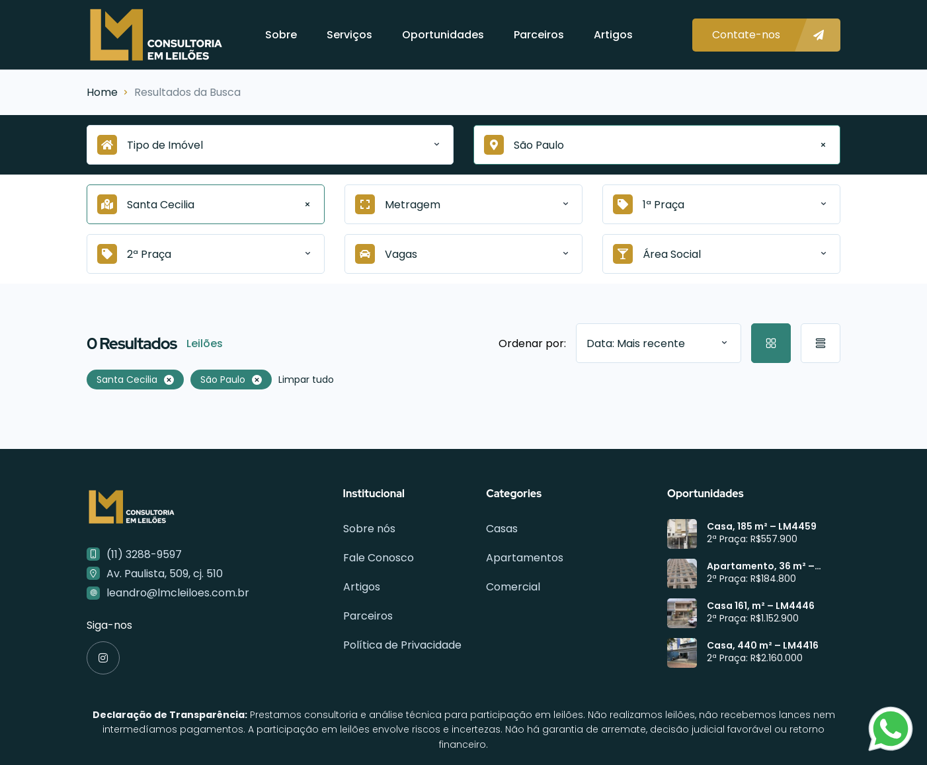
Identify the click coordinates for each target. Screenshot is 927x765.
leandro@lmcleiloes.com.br (177, 592)
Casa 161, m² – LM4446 (761, 605)
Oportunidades (443, 34)
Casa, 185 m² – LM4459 (762, 526)
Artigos (613, 34)
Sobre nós (369, 528)
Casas (502, 528)
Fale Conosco (378, 557)
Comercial (513, 586)
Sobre (281, 34)
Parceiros (539, 34)
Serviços (349, 34)
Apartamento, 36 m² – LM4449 (761, 566)
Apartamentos (524, 557)
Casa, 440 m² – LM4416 (763, 645)
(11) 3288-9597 (144, 554)
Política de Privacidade (402, 645)
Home (102, 92)
